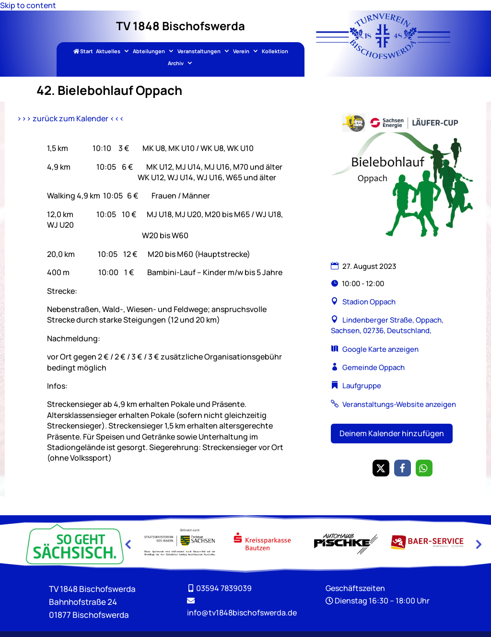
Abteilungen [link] (149, 51)
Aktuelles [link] (108, 51)
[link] (383, 56)
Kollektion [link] (275, 51)
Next (477, 544)
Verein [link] (241, 51)
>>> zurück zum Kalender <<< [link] (70, 118)
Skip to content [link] (28, 5)
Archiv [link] (176, 63)
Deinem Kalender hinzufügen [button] (391, 433)
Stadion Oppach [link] (369, 302)
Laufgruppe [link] (361, 386)
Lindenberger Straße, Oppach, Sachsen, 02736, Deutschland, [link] (387, 325)
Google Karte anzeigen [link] (380, 349)
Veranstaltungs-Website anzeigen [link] (399, 404)
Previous (127, 544)
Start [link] (83, 51)
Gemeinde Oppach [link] (373, 367)
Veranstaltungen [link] (199, 51)
